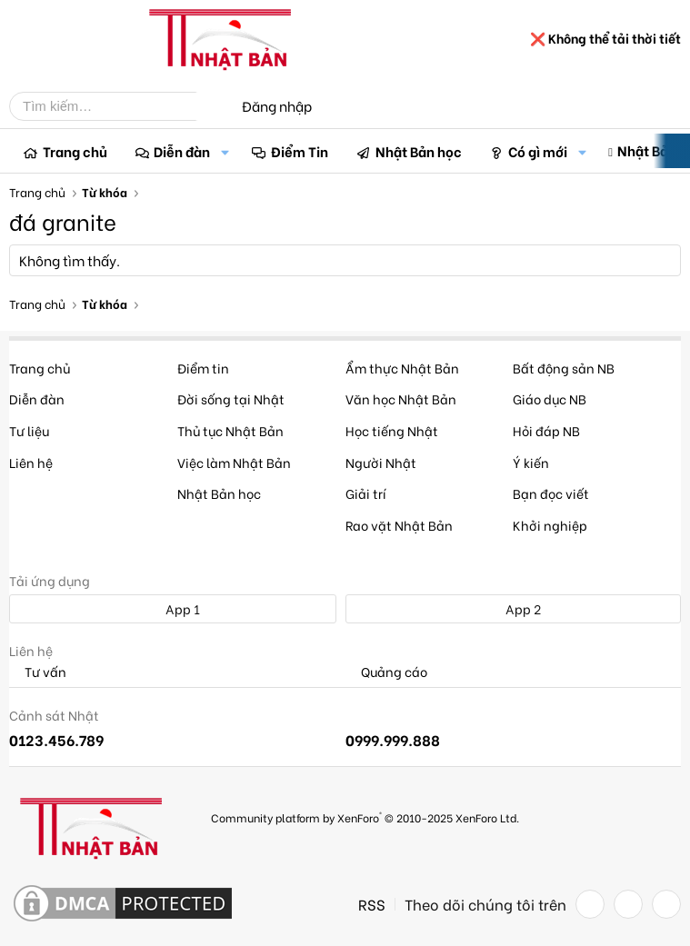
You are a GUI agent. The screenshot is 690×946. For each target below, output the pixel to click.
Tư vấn (37, 672)
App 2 (513, 608)
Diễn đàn (182, 151)
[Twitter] (628, 904)
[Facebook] (590, 904)
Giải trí (365, 493)
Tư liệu (29, 430)
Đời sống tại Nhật (231, 398)
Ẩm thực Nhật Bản (402, 367)
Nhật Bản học (418, 151)
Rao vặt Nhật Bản (399, 524)
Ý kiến (531, 462)
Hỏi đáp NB (546, 430)
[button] (224, 151)
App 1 (172, 608)
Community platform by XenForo (365, 816)
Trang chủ (75, 151)
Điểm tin (203, 367)
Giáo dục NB (549, 398)
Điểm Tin (299, 151)
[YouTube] (666, 904)
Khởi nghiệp (550, 524)
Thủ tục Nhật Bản (230, 430)
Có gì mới (537, 151)
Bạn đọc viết (551, 493)
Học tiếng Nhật (391, 430)
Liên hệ (31, 462)
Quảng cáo (386, 672)
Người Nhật (380, 462)
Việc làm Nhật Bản (234, 462)
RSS (371, 904)
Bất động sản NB (564, 367)
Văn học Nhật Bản (400, 398)
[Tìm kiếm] (116, 106)
